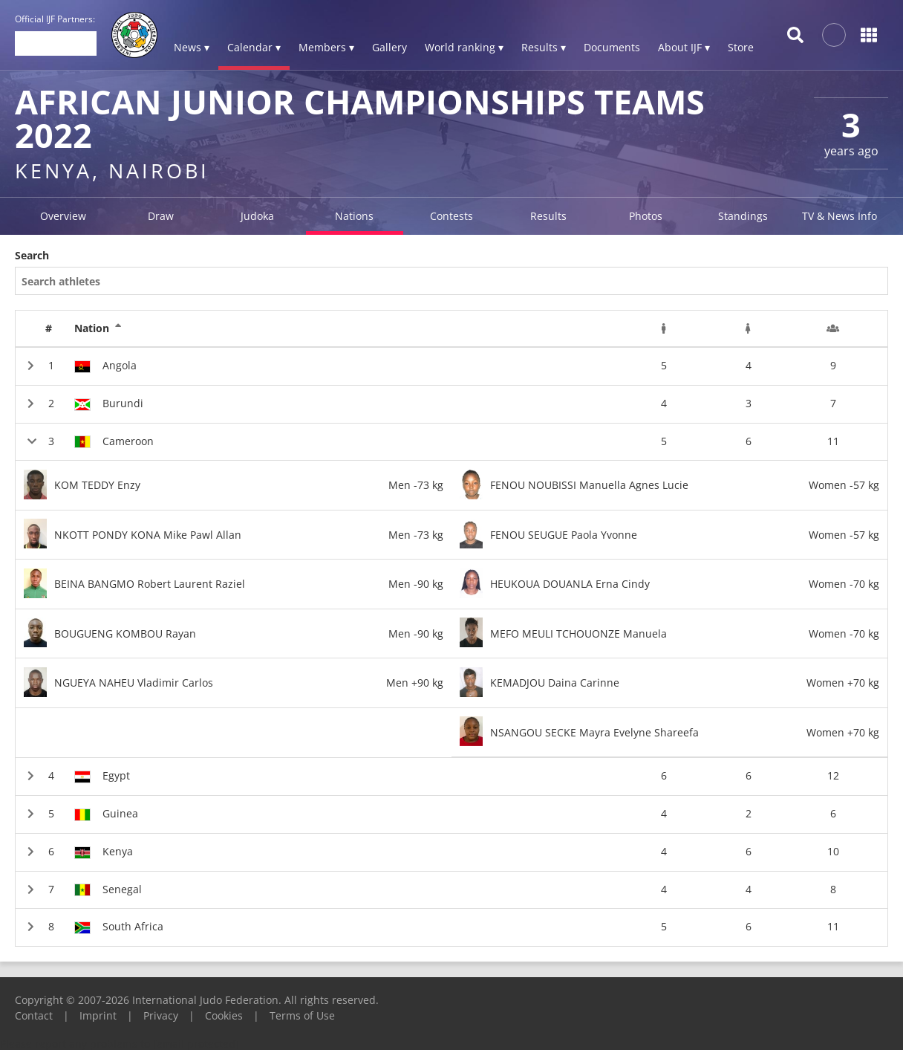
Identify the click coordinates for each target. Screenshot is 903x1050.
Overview (63, 216)
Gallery (389, 47)
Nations (354, 216)
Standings (743, 216)
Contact (34, 1015)
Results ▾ (543, 47)
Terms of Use (302, 1015)
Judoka (257, 216)
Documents (612, 47)
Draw (161, 216)
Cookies (224, 1015)
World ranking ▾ (464, 47)
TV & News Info (839, 216)
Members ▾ (326, 47)
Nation (98, 328)
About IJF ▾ (684, 47)
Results (548, 216)
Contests (451, 216)
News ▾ (191, 47)
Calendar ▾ (254, 47)
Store (741, 47)
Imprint (98, 1015)
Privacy (160, 1015)
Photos (645, 216)
